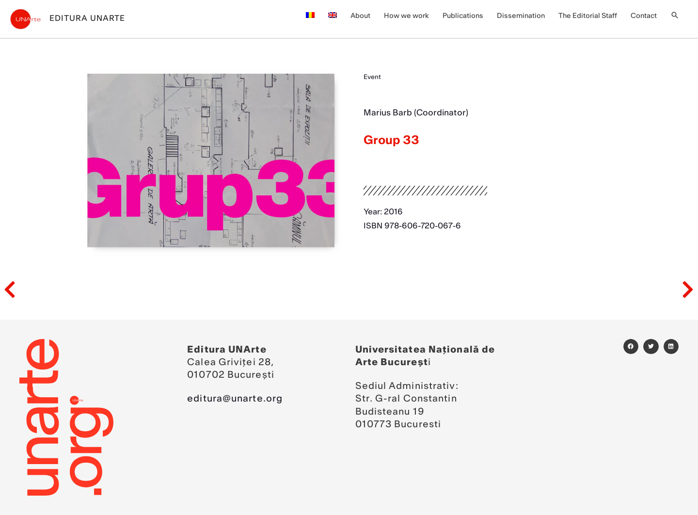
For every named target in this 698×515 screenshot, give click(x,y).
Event (372, 77)
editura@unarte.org (235, 398)
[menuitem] (310, 16)
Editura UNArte (87, 18)
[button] (674, 16)
